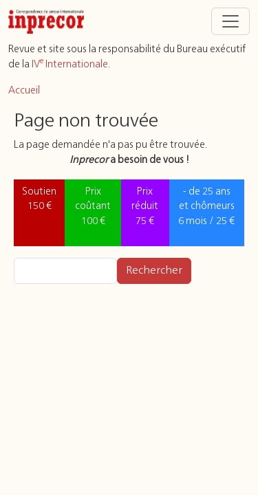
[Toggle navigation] (230, 21)
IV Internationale (70, 64)
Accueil (24, 91)
